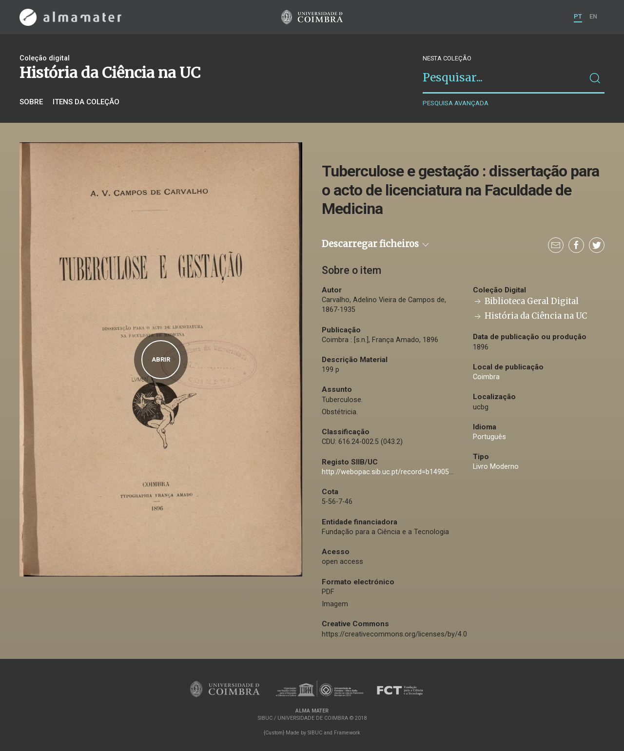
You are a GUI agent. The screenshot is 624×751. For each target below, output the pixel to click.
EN (593, 16)
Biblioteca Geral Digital (526, 301)
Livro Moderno (496, 466)
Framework (347, 733)
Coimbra (486, 377)
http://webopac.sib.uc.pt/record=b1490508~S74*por (405, 472)
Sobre (31, 101)
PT (578, 16)
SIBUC (315, 733)
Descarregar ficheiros (376, 244)
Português (489, 437)
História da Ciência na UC (530, 316)
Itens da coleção (86, 101)
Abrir (161, 359)
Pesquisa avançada (455, 103)
